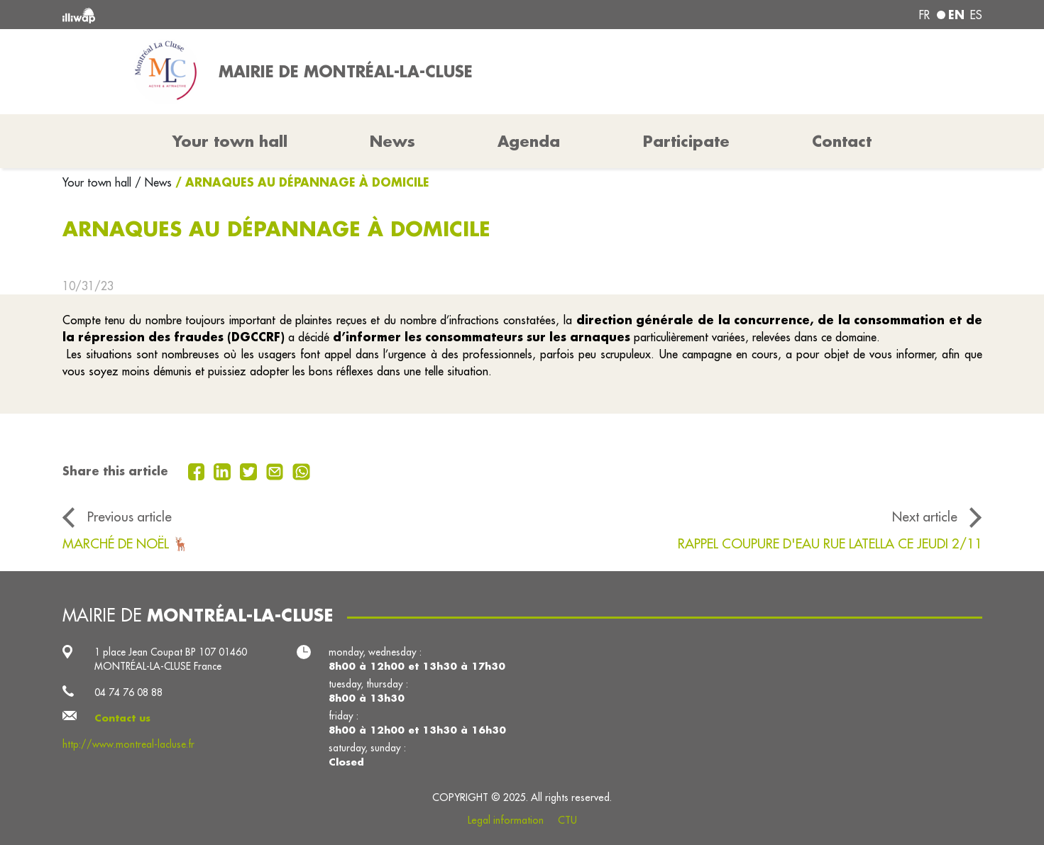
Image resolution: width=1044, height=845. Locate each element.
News (392, 141)
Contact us (122, 718)
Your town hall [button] (229, 141)
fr (924, 15)
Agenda (529, 141)
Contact (842, 141)
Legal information (506, 820)
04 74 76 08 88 (128, 692)
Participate (686, 141)
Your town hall (98, 182)
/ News (153, 182)
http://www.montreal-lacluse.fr (128, 744)
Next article (924, 516)
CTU (567, 820)
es (976, 15)
